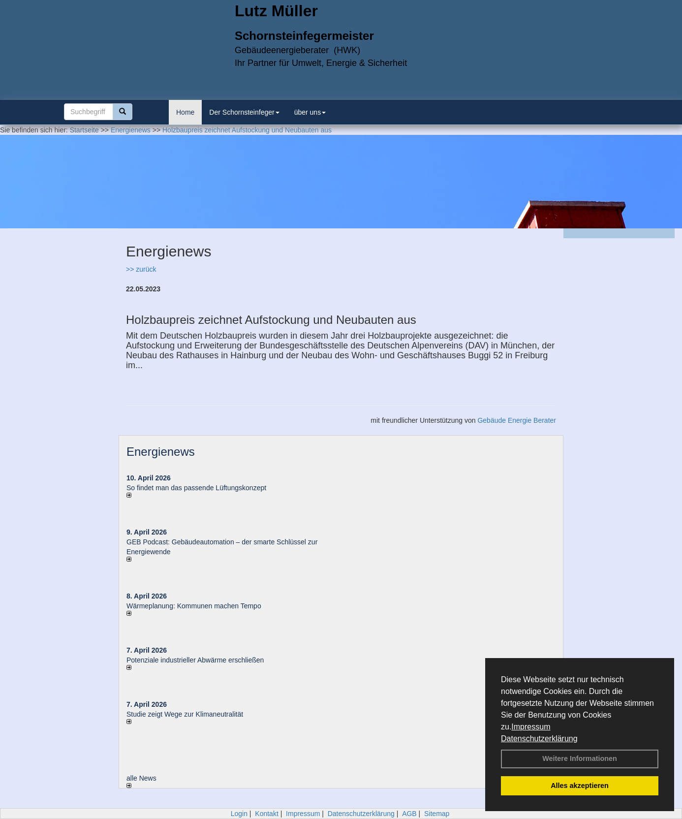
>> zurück (141, 269)
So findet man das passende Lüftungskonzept (196, 488)
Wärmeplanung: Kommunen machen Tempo (193, 606)
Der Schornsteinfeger (244, 112)
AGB (409, 814)
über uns (310, 112)
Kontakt (266, 814)
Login (239, 814)
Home (185, 112)
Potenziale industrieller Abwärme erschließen (195, 660)
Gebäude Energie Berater (516, 420)
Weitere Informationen (579, 758)
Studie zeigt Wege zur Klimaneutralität (184, 714)
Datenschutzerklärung (539, 738)
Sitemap (436, 814)
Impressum (530, 727)
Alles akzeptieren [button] (580, 785)
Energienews (160, 451)
